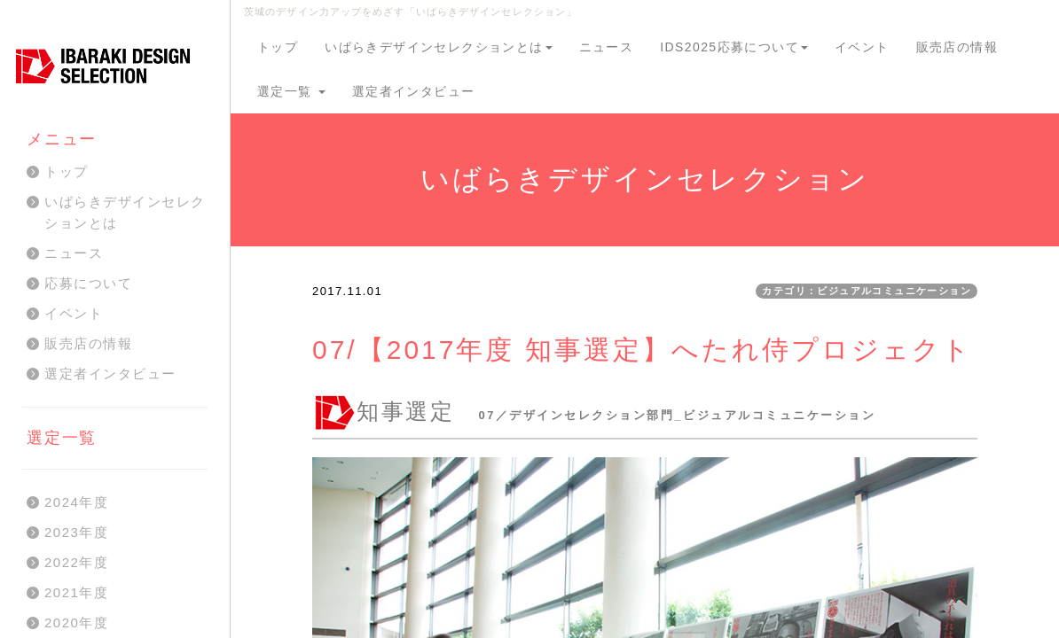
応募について (88, 283)
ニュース (606, 47)
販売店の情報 (957, 47)
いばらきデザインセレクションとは (438, 47)
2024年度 (76, 502)
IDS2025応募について (734, 47)
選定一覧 (291, 91)
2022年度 (76, 562)
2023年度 (76, 532)
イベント (862, 47)
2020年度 (76, 622)
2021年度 (76, 592)
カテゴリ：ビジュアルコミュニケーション (866, 290)
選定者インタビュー (413, 91)
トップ (277, 47)
